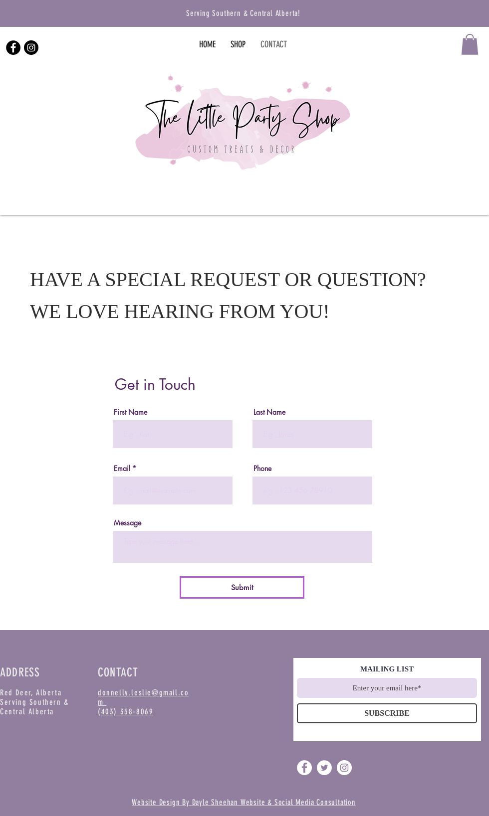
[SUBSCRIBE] (387, 713)
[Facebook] (13, 47)
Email (122, 468)
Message (127, 522)
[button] (470, 44)
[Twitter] (324, 767)
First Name (130, 412)
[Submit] (242, 587)
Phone (262, 468)
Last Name (269, 412)
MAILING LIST (387, 669)
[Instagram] (31, 47)
